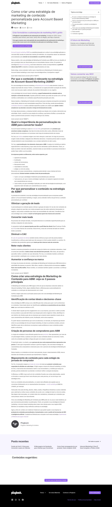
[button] (98, 12)
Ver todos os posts (93, 441)
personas (45, 334)
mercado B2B (36, 128)
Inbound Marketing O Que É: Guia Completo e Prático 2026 (89, 447)
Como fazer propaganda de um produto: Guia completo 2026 (67, 447)
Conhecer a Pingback (69, 492)
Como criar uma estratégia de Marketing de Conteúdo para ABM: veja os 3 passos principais (85, 28)
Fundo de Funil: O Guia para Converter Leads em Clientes (20, 447)
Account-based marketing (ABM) (20, 52)
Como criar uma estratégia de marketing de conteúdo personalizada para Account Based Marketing (37, 17)
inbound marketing (24, 64)
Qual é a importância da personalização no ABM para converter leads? (85, 21)
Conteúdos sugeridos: (77, 33)
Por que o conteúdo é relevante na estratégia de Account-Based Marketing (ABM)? (84, 17)
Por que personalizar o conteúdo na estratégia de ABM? (84, 25)
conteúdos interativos (17, 105)
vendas (20, 136)
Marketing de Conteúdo (42, 85)
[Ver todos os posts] (100, 441)
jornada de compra (34, 364)
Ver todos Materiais (52, 3)
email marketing (51, 384)
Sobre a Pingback (67, 3)
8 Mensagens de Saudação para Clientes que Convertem (43, 447)
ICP (14, 228)
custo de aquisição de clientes (21, 238)
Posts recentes (76, 31)
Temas (41, 2)
